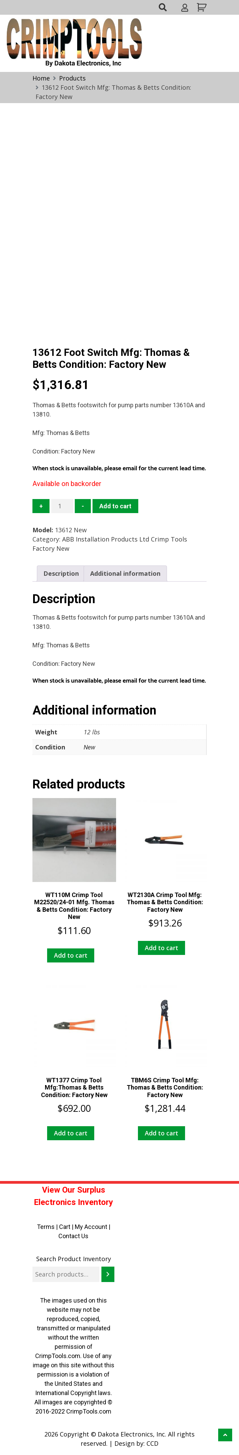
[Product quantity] (62, 506)
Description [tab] (61, 573)
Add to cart (115, 506)
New (89, 747)
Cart (64, 1226)
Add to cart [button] (70, 955)
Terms (46, 1226)
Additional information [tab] (125, 573)
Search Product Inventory (73, 1259)
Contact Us (73, 1236)
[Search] (107, 1274)
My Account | (92, 1226)
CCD (152, 1443)
